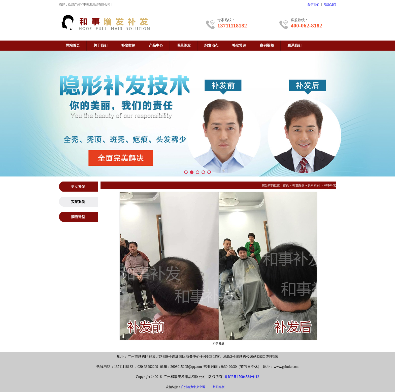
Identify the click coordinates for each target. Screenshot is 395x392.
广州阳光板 (217, 387)
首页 (286, 185)
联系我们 (330, 4)
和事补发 (330, 185)
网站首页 (73, 45)
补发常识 (239, 45)
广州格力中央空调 (193, 387)
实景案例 (314, 185)
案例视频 (267, 45)
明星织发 (184, 45)
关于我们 (313, 4)
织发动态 (211, 45)
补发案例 (128, 45)
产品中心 (156, 45)
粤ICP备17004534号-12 (241, 377)
